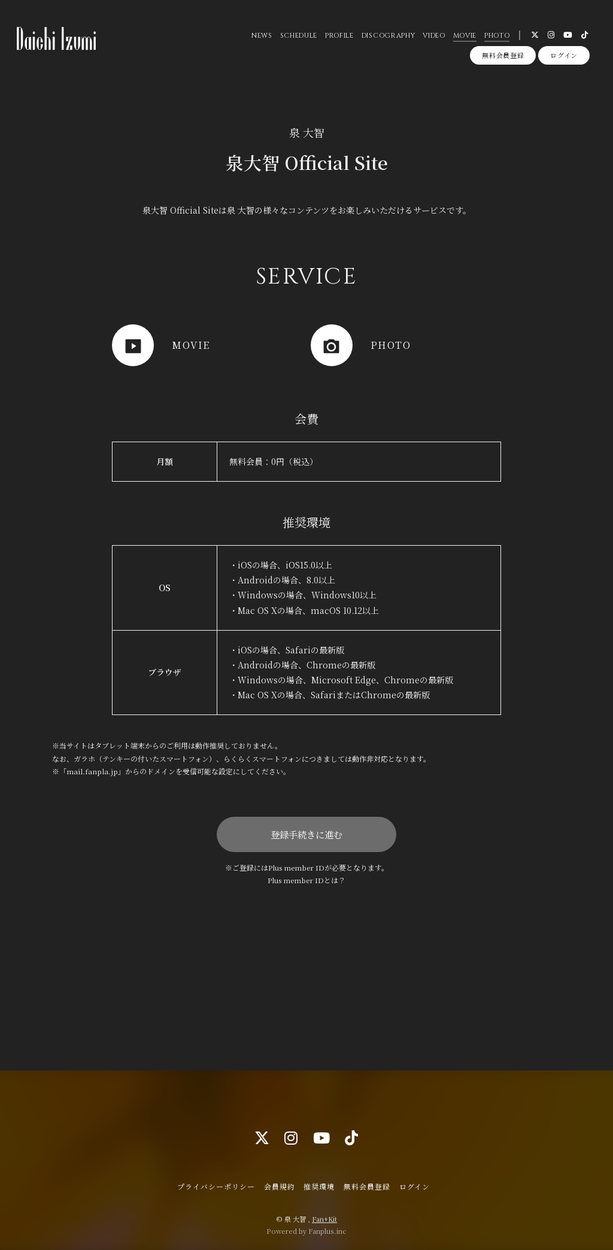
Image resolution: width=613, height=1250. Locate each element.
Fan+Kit (324, 1219)
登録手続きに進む (306, 834)
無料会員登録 (503, 55)
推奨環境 (319, 1186)
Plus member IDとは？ (306, 880)
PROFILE (339, 35)
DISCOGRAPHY (388, 35)
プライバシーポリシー (216, 1186)
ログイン (564, 55)
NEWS (261, 35)
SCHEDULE (298, 35)
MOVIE (465, 35)
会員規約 (279, 1186)
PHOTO (496, 35)
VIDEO (434, 35)
